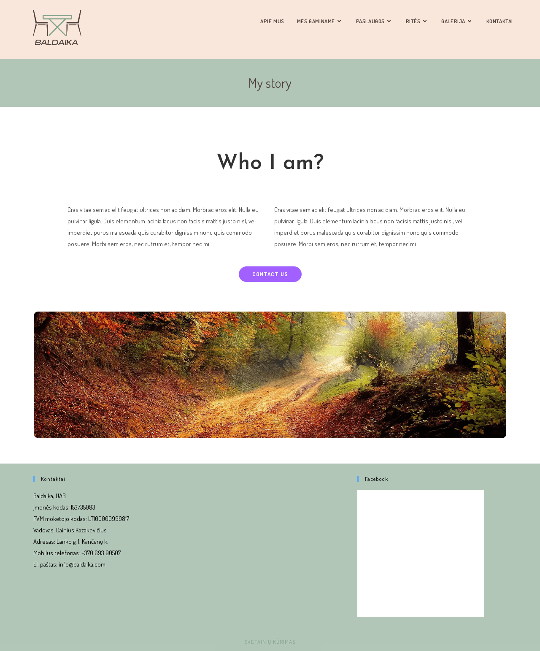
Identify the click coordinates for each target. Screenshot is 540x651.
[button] (270, 274)
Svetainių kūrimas (270, 641)
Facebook (376, 478)
